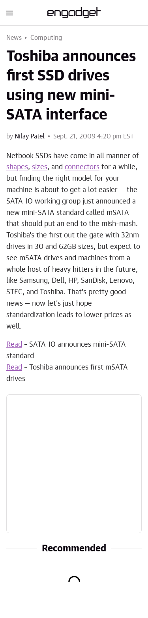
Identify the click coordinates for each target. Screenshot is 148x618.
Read (14, 344)
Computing (46, 38)
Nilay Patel (30, 136)
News (14, 38)
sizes (39, 167)
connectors (82, 167)
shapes (17, 167)
